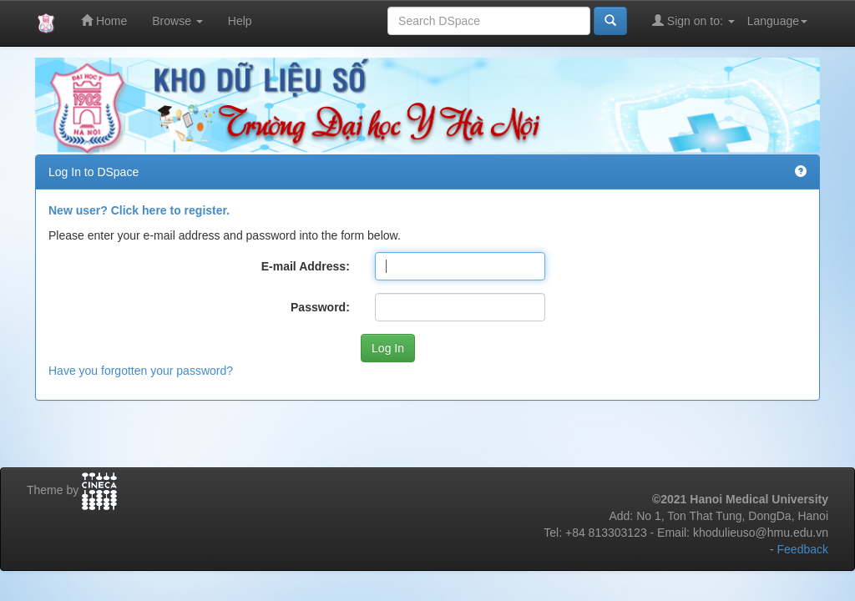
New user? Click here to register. (139, 210)
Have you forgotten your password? (140, 370)
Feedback (802, 549)
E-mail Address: (305, 266)
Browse (177, 21)
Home (104, 20)
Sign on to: (693, 20)
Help (240, 21)
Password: (320, 307)
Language (777, 21)
